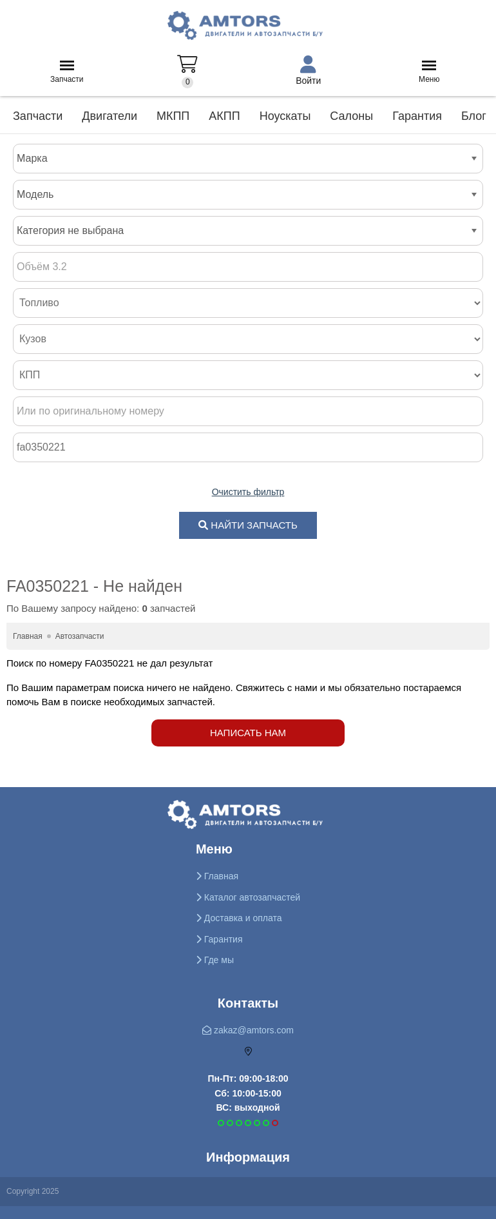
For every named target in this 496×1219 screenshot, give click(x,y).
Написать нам (248, 732)
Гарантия (417, 116)
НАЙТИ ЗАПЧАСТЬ (248, 525)
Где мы (215, 960)
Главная (217, 876)
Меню (429, 76)
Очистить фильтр (248, 492)
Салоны (351, 116)
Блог (473, 116)
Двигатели (109, 116)
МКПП (173, 116)
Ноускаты (285, 116)
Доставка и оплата (239, 918)
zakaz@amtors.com (248, 1030)
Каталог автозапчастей (248, 897)
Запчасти (67, 76)
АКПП (224, 116)
